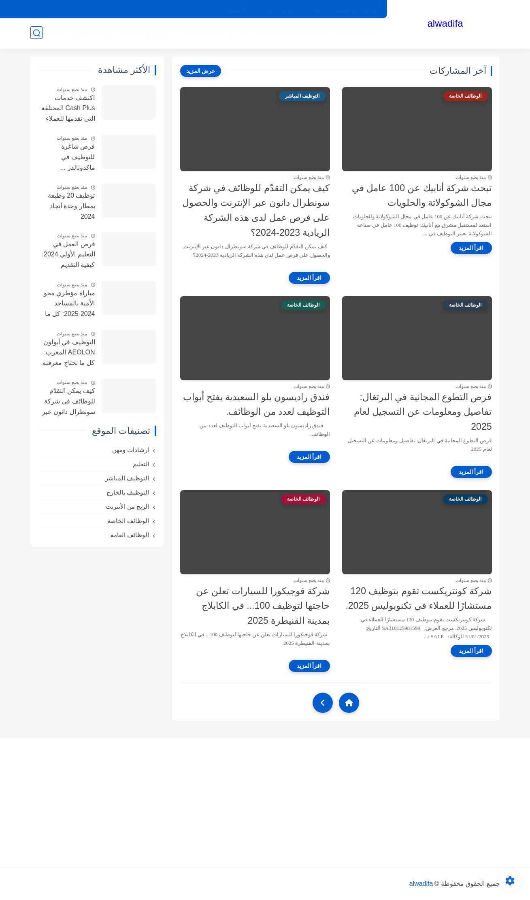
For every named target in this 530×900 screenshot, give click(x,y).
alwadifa (445, 23)
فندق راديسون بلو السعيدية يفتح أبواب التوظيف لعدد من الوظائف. (256, 404)
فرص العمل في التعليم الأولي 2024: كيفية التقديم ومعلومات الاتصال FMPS (68, 256)
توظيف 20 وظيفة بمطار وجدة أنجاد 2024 (71, 206)
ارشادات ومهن (93, 33)
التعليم (56, 33)
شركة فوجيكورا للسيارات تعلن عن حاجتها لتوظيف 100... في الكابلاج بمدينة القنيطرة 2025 (263, 606)
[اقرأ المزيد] (471, 248)
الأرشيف (236, 9)
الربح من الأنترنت (144, 33)
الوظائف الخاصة (306, 33)
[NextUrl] (323, 703)
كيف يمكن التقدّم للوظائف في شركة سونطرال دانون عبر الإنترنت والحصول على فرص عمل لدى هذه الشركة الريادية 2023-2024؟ (256, 210)
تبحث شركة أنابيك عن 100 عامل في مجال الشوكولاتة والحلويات (422, 195)
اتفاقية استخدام (275, 9)
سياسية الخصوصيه (356, 9)
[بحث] (36, 33)
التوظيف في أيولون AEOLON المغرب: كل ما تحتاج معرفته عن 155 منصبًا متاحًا (67, 354)
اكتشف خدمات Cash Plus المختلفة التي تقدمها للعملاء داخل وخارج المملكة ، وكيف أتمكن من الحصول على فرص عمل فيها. (68, 109)
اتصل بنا (314, 9)
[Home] (349, 703)
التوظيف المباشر (200, 33)
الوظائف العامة (357, 33)
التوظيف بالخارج (253, 33)
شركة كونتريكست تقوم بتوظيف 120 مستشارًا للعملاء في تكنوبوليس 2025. (418, 598)
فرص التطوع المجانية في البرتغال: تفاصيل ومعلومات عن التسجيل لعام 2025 (423, 412)
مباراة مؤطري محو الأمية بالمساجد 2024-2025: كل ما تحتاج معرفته (69, 305)
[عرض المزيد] (200, 71)
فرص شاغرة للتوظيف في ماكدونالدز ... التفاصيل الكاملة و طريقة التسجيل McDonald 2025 (70, 158)
